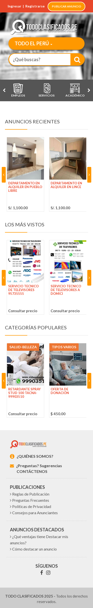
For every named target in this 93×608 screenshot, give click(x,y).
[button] (32, 44)
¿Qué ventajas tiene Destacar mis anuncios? (39, 539)
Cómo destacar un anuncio (33, 549)
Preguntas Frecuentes (29, 500)
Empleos (18, 90)
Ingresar (14, 6)
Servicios (46, 90)
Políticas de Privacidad (30, 506)
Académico (75, 90)
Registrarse (35, 6)
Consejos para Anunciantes (34, 512)
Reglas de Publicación (29, 494)
